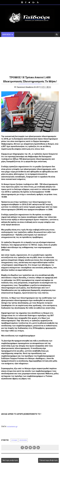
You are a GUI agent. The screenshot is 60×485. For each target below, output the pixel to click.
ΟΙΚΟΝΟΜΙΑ (23, 440)
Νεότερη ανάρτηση (10, 460)
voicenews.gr (12, 427)
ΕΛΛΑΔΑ (14, 440)
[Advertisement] (30, 56)
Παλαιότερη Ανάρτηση (48, 460)
